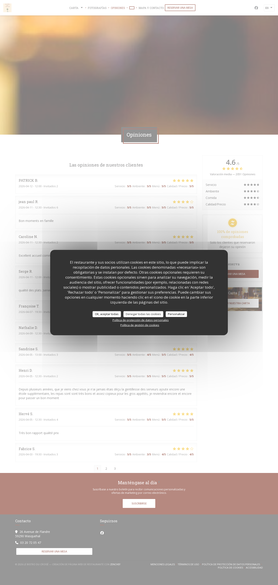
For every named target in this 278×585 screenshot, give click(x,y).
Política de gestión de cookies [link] (139, 325)
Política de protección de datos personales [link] (141, 320)
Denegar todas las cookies (143, 314)
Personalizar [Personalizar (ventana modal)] (176, 314)
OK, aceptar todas (107, 314)
